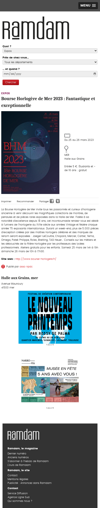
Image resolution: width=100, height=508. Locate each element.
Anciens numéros (18, 457)
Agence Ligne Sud (18, 497)
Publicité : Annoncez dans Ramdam (30, 483)
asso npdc (26, 266)
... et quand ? (11, 69)
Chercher (10, 82)
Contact (12, 475)
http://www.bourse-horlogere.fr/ (35, 259)
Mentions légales (18, 479)
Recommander (25, 201)
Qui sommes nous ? (20, 501)
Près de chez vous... (16, 57)
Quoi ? (7, 46)
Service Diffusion (18, 493)
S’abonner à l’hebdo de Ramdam (28, 461)
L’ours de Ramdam (19, 465)
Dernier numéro (17, 453)
